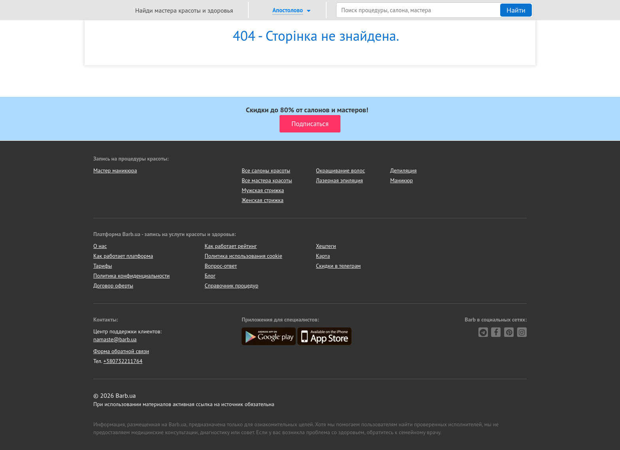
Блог (210, 275)
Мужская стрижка (263, 190)
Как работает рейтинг (231, 246)
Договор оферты (113, 285)
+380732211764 (122, 361)
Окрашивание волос (340, 170)
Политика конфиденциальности (131, 275)
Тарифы (102, 265)
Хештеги (326, 246)
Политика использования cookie (243, 255)
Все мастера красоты (267, 180)
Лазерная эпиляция (339, 180)
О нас (100, 246)
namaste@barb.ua (115, 339)
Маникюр (401, 180)
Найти (516, 10)
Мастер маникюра (115, 170)
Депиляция (403, 170)
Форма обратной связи (121, 351)
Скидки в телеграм (338, 265)
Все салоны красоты (266, 170)
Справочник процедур (232, 285)
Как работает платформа (123, 255)
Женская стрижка (263, 200)
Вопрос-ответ (221, 265)
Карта (323, 255)
